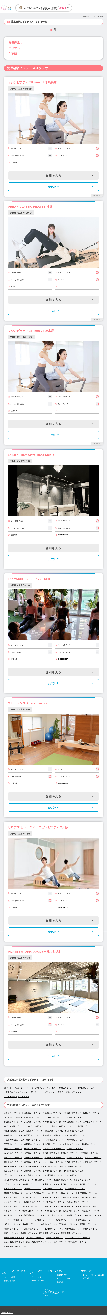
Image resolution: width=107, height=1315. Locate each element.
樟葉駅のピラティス (88, 1224)
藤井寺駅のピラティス (35, 1238)
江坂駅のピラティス (93, 1158)
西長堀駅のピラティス (33, 1117)
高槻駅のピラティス (32, 1171)
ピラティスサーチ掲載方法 (93, 1275)
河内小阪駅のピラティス (36, 1242)
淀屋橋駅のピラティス (52, 1113)
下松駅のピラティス (29, 1233)
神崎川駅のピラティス (13, 1189)
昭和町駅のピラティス (52, 1144)
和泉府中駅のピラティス (36, 1166)
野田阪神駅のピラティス (34, 1215)
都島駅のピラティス (75, 1158)
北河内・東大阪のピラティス (64, 1088)
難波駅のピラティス (93, 1215)
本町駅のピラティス (12, 1113)
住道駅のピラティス (54, 1238)
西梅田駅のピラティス (54, 1131)
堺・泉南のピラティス (41, 1088)
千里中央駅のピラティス (14, 1140)
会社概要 (60, 1282)
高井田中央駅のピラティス (63, 1193)
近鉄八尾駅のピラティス (40, 1193)
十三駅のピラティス (32, 1149)
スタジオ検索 (9, 1277)
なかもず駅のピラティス (53, 1162)
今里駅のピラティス (71, 1144)
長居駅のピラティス (69, 1153)
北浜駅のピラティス (32, 1122)
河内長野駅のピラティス (73, 1171)
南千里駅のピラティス (13, 1215)
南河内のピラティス (86, 1088)
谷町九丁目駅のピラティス (15, 1126)
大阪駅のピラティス (34, 1131)
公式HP (53, 186)
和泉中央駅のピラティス (71, 1233)
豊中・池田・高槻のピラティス (17, 1088)
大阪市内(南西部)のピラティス (16, 1097)
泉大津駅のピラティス (52, 1171)
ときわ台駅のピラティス (53, 1189)
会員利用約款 (61, 1275)
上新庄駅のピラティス (55, 1215)
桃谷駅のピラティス (84, 1220)
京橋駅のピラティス (75, 1149)
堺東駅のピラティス (32, 1162)
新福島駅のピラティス (13, 1153)
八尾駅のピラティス (51, 1207)
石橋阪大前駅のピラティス (78, 1202)
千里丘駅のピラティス (13, 1175)
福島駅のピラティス (32, 1153)
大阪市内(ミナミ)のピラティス (41, 1092)
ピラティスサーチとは (39, 1277)
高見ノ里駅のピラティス (14, 1242)
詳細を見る (54, 175)
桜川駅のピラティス (91, 1113)
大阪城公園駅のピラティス (33, 1202)
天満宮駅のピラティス (55, 1140)
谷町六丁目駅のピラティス (63, 1126)
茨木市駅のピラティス (50, 1198)
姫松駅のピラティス (32, 1144)
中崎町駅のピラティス (74, 1131)
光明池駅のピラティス (57, 1166)
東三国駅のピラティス (77, 1242)
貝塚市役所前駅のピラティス (16, 1193)
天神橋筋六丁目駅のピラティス (55, 1135)
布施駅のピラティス (91, 1207)
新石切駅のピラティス (13, 1171)
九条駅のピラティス (53, 1211)
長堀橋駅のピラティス (13, 1122)
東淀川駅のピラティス (13, 1229)
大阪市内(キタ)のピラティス (15, 1092)
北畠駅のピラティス (12, 1184)
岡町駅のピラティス (88, 1184)
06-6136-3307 (63, 659)
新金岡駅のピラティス (92, 1229)
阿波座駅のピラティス (31, 1113)
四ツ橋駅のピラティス (54, 1117)
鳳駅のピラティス (11, 1233)
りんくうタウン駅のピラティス (77, 1238)
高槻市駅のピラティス (33, 1229)
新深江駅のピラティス (13, 1149)
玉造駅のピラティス (89, 1144)
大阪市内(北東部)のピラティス (68, 1092)
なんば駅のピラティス (72, 1122)
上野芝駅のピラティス (70, 1198)
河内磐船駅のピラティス (71, 1207)
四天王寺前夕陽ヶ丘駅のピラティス (18, 1180)
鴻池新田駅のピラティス (32, 1211)
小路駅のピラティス (12, 1211)
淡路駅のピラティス (12, 1224)
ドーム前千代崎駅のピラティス (17, 1220)
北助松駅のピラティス (57, 1242)
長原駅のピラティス (51, 1153)
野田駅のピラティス (69, 1184)
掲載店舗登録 (9, 1281)
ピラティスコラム (37, 1281)
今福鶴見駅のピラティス (55, 1158)
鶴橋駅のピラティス (49, 1224)
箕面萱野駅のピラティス (14, 1238)
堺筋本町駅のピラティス (14, 1131)
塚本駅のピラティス (30, 1184)
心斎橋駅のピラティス (74, 1117)
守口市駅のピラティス (68, 1224)
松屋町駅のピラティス (85, 1126)
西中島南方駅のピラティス (54, 1149)
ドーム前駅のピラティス (42, 1220)
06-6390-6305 (63, 783)
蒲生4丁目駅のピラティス (86, 1193)
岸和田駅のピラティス (90, 1198)
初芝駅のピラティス (73, 1162)
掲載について (7, 1313)
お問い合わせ (87, 1278)
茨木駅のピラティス (30, 1198)
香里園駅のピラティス (63, 1180)
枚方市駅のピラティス (76, 1175)
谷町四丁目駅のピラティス (39, 1126)
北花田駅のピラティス (92, 1162)
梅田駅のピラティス (32, 1135)
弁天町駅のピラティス (33, 1158)
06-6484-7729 (63, 535)
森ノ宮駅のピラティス (55, 1202)
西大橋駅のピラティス (13, 1117)
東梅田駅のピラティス (13, 1135)
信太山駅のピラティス (90, 1211)
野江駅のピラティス (43, 1180)
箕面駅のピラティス (82, 1180)
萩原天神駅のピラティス (14, 1166)
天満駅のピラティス (75, 1140)
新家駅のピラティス (71, 1211)
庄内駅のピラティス (30, 1224)
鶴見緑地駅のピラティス (75, 1189)
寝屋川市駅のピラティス (49, 1233)
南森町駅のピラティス (35, 1140)
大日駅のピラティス (12, 1202)
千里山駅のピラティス (50, 1184)
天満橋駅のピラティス (52, 1122)
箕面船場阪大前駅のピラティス (17, 1246)
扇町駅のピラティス (12, 1207)
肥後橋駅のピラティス (72, 1113)
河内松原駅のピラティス (55, 1175)
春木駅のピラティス (12, 1198)
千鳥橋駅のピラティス (54, 1229)
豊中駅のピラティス (75, 1215)
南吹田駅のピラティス (13, 1162)
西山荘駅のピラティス (33, 1175)
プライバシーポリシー (65, 1278)
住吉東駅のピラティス (89, 1153)
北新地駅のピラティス (31, 1207)
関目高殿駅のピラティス (64, 1220)
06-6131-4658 (63, 907)
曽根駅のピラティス (76, 1166)
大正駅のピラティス (73, 1229)
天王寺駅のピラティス (13, 1144)
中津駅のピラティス (78, 1135)
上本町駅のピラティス (92, 1122)
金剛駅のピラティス (32, 1189)
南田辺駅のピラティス (13, 1158)
